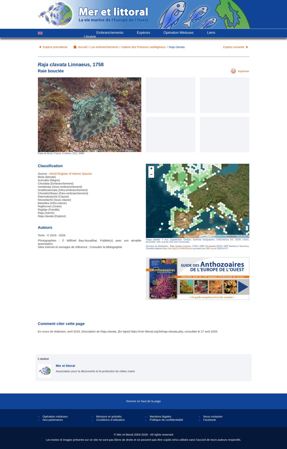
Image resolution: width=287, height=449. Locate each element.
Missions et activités (109, 416)
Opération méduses (55, 416)
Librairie (90, 37)
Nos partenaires (53, 419)
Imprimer (240, 71)
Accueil (82, 47)
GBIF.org (209, 248)
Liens (211, 33)
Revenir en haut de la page (143, 401)
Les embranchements (104, 47)
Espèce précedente (55, 47)
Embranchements (109, 33)
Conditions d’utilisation (110, 419)
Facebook (209, 419)
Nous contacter (213, 416)
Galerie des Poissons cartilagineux (144, 47)
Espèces (143, 33)
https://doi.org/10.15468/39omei (177, 248)
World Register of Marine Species (70, 173)
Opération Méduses (179, 33)
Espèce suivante (233, 47)
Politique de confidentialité (166, 419)
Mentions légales (160, 416)
